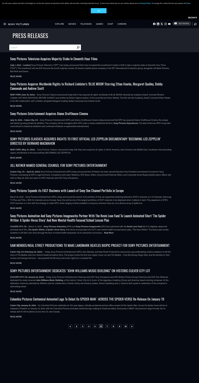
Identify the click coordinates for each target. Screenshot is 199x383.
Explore (59, 24)
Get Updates (184, 23)
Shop (110, 24)
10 (126, 326)
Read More (16, 76)
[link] (192, 17)
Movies (72, 24)
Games (99, 24)
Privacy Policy (145, 3)
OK (98, 11)
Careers (121, 24)
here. (189, 3)
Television (86, 24)
